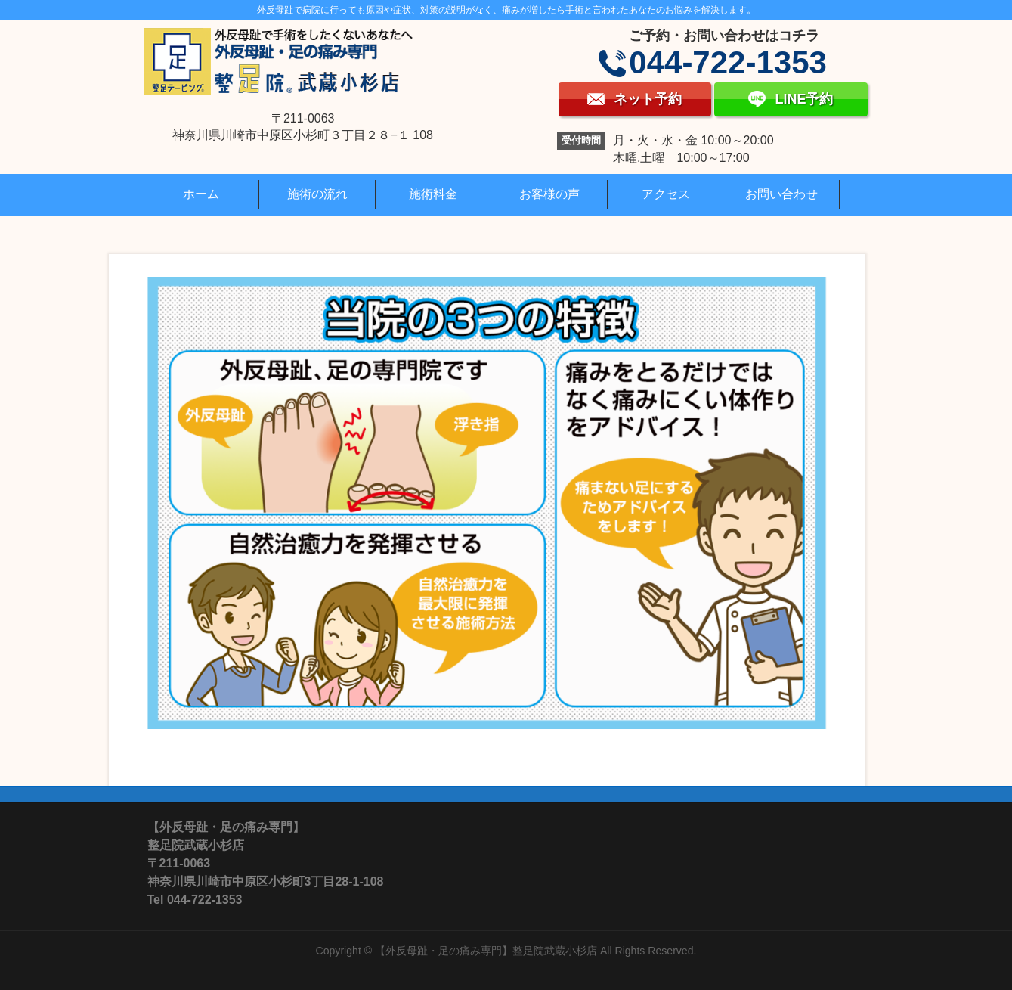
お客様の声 (549, 194)
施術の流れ (317, 194)
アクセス (666, 194)
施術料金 (433, 194)
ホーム (201, 194)
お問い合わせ (781, 194)
